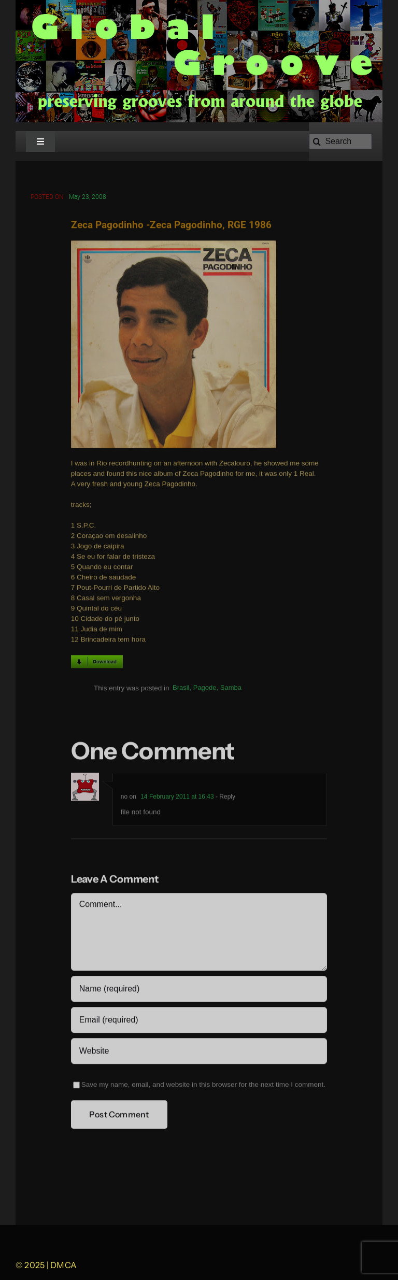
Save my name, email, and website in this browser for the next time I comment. (203, 1085)
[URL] (199, 1052)
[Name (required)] (199, 990)
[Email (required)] (199, 1021)
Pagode (205, 689)
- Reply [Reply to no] (224, 797)
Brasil (181, 689)
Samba (230, 689)
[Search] (340, 141)
